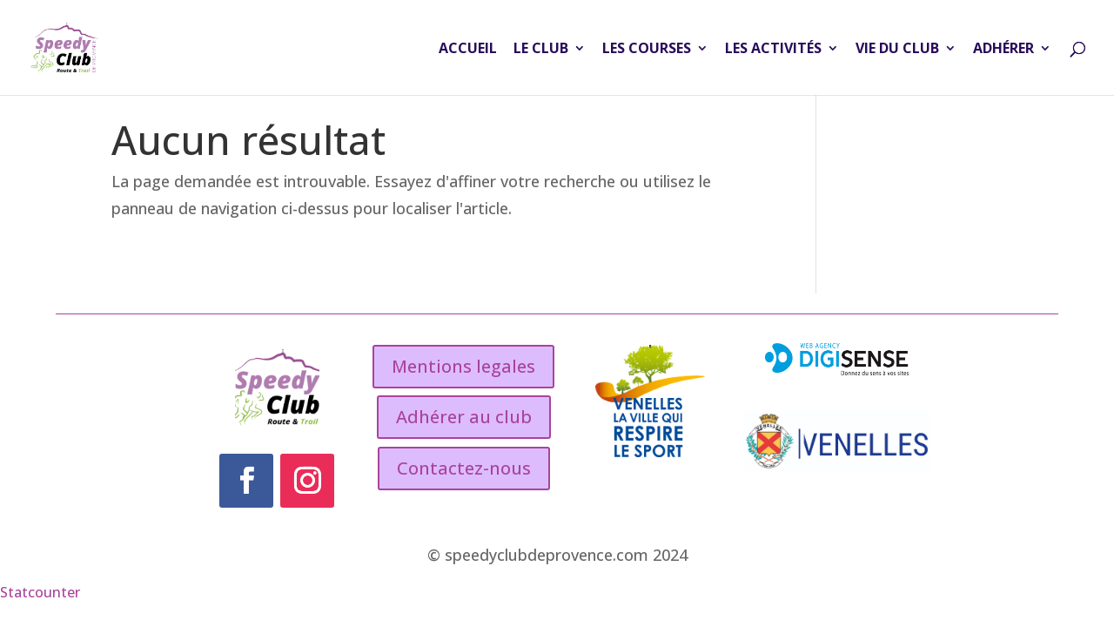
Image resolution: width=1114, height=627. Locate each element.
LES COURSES (646, 49)
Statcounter (40, 592)
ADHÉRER (1003, 49)
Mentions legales (463, 366)
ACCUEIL (468, 49)
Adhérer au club (464, 416)
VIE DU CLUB (897, 49)
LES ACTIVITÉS (773, 49)
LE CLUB (540, 49)
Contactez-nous (464, 468)
